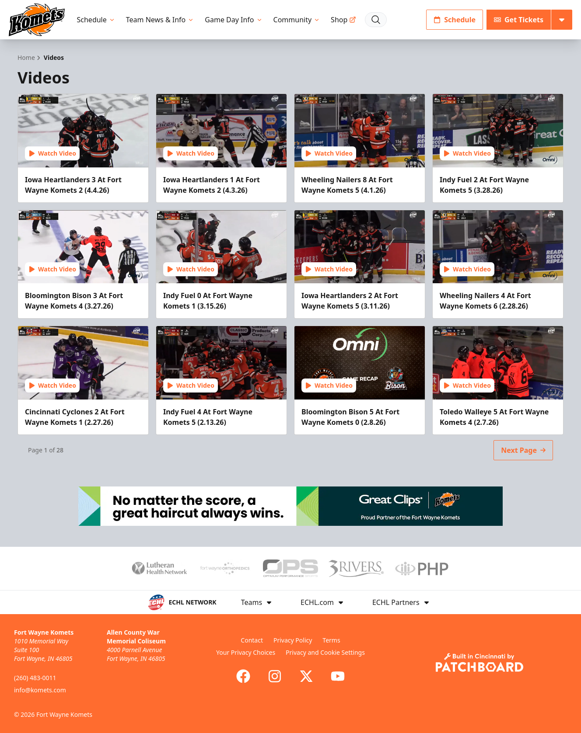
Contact (252, 640)
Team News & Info (160, 19)
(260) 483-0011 (35, 678)
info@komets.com (40, 690)
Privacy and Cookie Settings (325, 652)
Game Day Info (233, 19)
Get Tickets (518, 19)
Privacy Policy (292, 640)
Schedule (96, 19)
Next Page (523, 450)
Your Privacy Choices (245, 652)
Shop (343, 19)
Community (297, 19)
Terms (331, 640)
